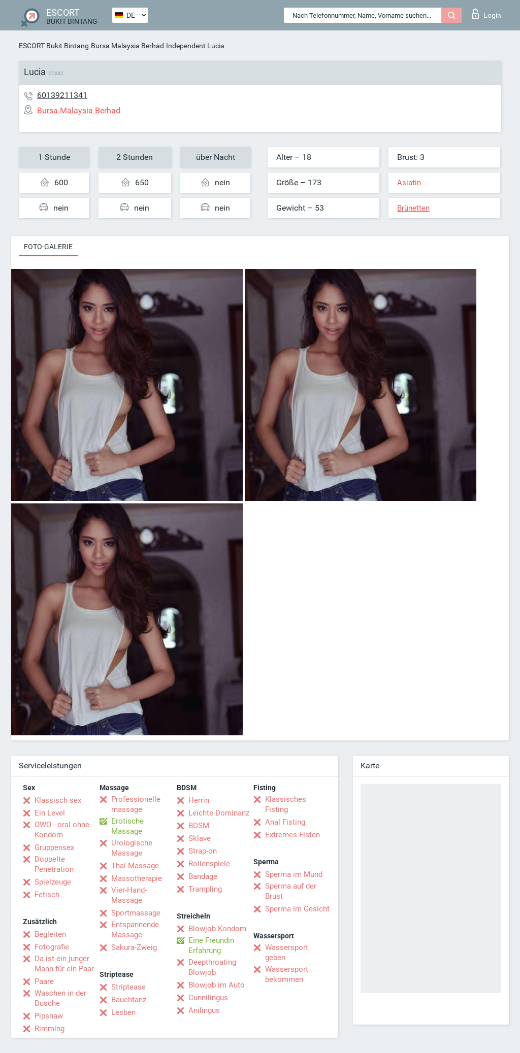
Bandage (202, 876)
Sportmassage (135, 913)
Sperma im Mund (293, 874)
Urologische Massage (131, 848)
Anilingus (204, 1010)
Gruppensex (54, 847)
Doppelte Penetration (54, 864)
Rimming (49, 1028)
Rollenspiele (209, 863)
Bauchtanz (128, 999)
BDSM (198, 825)
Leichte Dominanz (218, 813)
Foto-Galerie (48, 247)
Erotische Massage (127, 826)
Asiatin (409, 182)
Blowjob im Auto (216, 985)
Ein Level (50, 813)
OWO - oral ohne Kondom (62, 829)
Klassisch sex (58, 800)
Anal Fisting (285, 822)
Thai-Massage (135, 865)
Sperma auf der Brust (290, 891)
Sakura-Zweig (134, 947)
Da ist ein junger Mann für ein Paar (64, 963)
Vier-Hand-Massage (129, 895)
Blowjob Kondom (217, 928)
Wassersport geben (286, 952)
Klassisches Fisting (285, 804)
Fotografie (52, 947)
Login (486, 13)
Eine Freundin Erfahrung (211, 945)
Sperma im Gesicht (297, 908)
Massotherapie (136, 878)
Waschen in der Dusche (60, 998)
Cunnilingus (208, 997)
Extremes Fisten (292, 834)
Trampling (205, 889)
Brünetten (413, 208)
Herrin (198, 800)
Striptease (128, 987)
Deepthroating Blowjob (212, 967)
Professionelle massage (135, 804)
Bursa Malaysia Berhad (127, 46)
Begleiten (50, 934)
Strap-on (202, 851)
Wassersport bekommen (286, 974)
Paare (44, 981)
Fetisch (47, 894)
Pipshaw (49, 1016)
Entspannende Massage (135, 929)
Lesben (123, 1012)
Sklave (199, 838)
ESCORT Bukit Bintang (54, 46)
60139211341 (62, 95)
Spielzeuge (53, 882)
